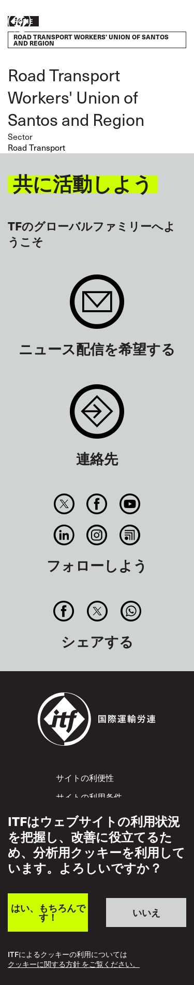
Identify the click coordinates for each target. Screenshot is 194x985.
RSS (129, 535)
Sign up (97, 306)
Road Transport (36, 147)
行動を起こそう (155, 22)
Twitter (64, 504)
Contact (97, 416)
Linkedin (64, 535)
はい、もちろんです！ (48, 912)
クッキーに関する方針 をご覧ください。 (74, 964)
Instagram (97, 535)
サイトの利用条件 (89, 796)
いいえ (146, 912)
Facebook (97, 504)
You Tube (129, 504)
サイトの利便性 (85, 777)
